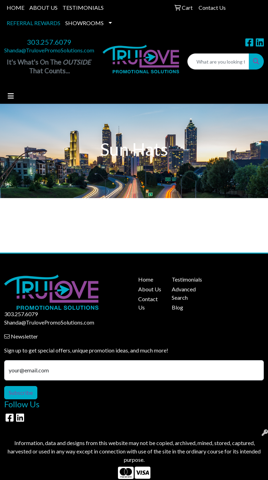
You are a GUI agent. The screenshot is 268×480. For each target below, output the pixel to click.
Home (145, 279)
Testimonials (184, 279)
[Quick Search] (218, 61)
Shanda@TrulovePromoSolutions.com (49, 50)
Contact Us (148, 303)
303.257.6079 (49, 42)
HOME (15, 7)
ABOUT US (43, 7)
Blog (177, 307)
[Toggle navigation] (10, 96)
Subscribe (21, 392)
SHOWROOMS (84, 23)
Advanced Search (184, 293)
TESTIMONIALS (83, 7)
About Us (149, 289)
